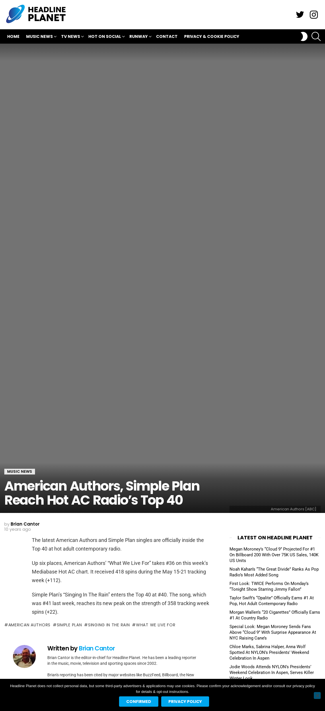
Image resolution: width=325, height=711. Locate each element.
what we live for (155, 625)
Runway (138, 37)
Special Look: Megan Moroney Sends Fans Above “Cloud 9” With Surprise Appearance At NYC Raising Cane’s (272, 632)
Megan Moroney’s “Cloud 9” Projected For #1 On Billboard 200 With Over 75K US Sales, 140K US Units (273, 555)
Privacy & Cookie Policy (211, 36)
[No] (317, 695)
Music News (39, 37)
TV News (70, 37)
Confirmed (138, 701)
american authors (29, 625)
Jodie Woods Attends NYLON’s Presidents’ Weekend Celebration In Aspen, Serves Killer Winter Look (271, 672)
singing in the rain (109, 625)
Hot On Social (104, 37)
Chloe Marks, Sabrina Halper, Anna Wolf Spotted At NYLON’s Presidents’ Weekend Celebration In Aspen (269, 652)
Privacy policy (185, 701)
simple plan (69, 625)
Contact (167, 36)
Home (13, 36)
